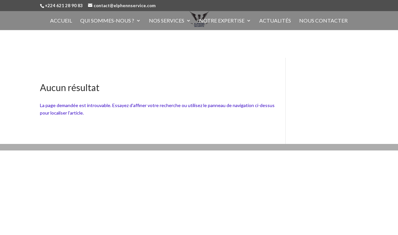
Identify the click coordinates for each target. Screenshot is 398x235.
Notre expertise (221, 21)
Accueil (61, 21)
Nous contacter (323, 21)
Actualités (275, 21)
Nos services (166, 21)
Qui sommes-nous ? (107, 21)
